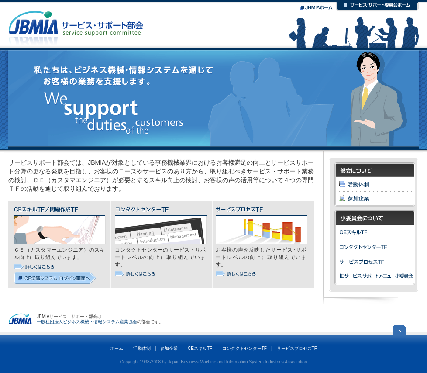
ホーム (116, 348)
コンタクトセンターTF (244, 348)
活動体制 (142, 348)
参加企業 (169, 348)
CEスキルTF (200, 348)
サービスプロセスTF (297, 348)
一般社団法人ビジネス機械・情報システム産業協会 (87, 321)
